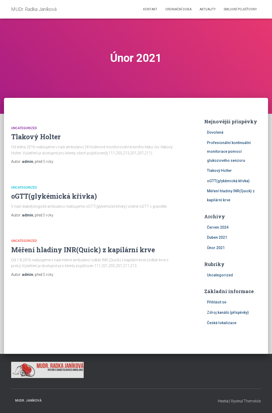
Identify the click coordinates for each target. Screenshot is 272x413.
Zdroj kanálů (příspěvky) (228, 312)
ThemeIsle (252, 401)
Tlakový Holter (36, 136)
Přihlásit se (216, 302)
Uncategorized (24, 128)
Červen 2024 (217, 227)
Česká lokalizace (221, 323)
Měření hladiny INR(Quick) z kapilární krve (83, 249)
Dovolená (215, 132)
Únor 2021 (216, 248)
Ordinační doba (178, 9)
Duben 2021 (217, 237)
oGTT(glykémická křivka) (54, 196)
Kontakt (150, 9)
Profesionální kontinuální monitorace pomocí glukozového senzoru (229, 152)
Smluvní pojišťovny (240, 9)
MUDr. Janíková (28, 400)
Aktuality (207, 9)
